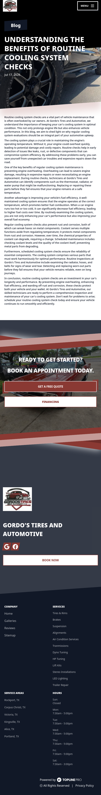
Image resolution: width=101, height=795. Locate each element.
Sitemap (10, 635)
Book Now (50, 560)
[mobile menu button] (88, 6)
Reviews (9, 628)
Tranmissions (61, 645)
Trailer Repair (61, 685)
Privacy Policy (84, 786)
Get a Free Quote (50, 387)
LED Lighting (60, 678)
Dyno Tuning (60, 652)
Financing (50, 402)
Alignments (59, 632)
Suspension (60, 626)
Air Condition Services (66, 639)
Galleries (10, 621)
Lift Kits (57, 665)
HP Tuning (59, 659)
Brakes (57, 619)
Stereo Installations (64, 672)
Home (8, 614)
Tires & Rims (60, 613)
